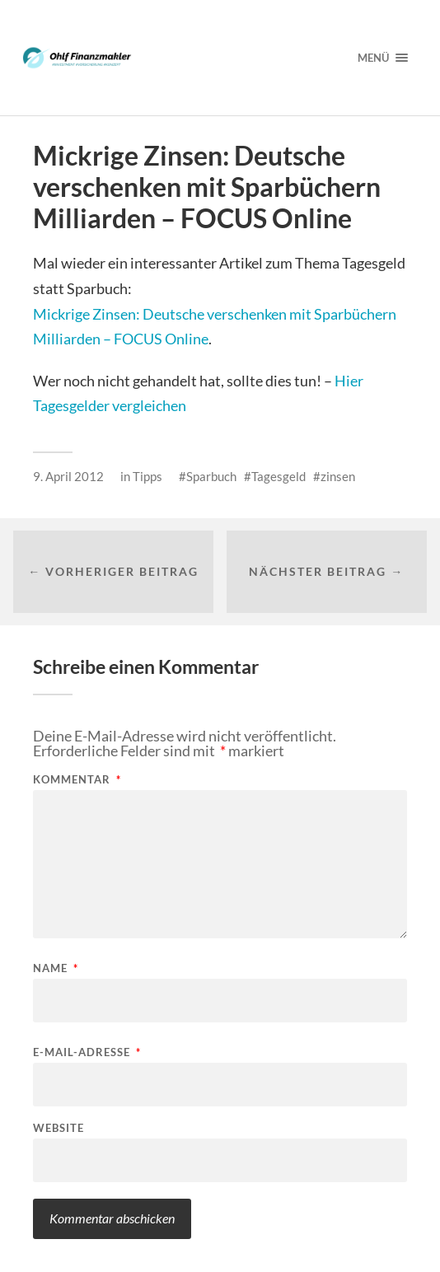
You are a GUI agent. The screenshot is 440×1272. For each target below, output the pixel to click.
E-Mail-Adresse (87, 1052)
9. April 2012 (68, 476)
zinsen (338, 476)
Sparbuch (211, 476)
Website (58, 1128)
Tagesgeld (278, 476)
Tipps (147, 476)
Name (55, 968)
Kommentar (77, 779)
